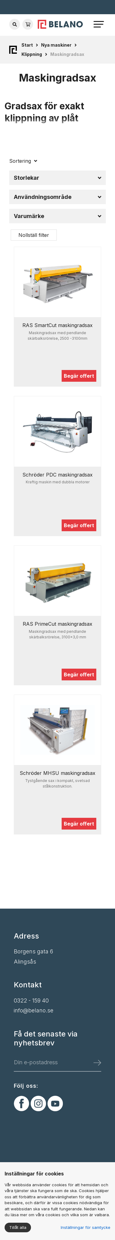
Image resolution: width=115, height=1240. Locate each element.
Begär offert (79, 376)
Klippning (31, 54)
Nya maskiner (56, 45)
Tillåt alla (17, 1227)
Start (27, 45)
